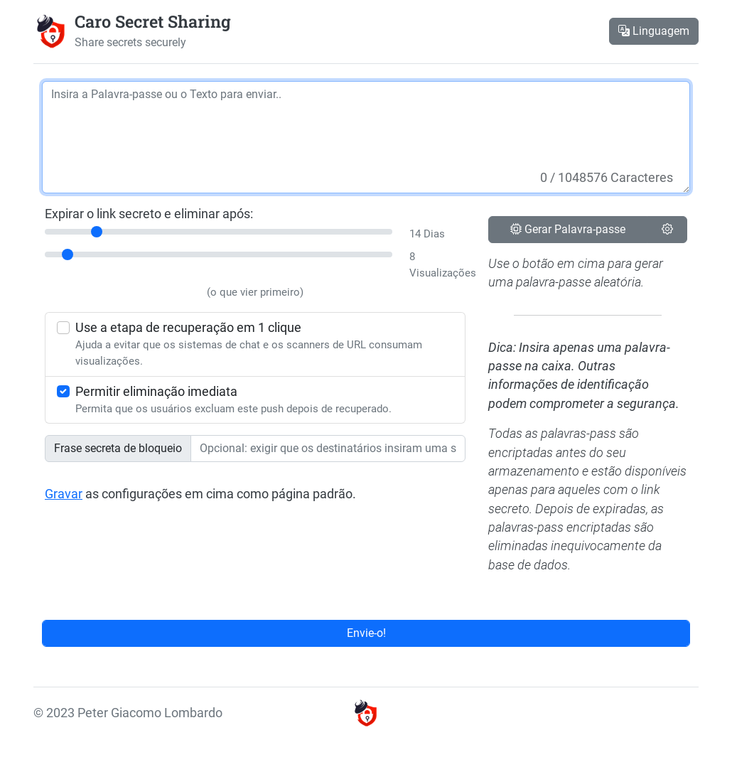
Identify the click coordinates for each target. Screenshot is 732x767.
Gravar (63, 494)
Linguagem (653, 31)
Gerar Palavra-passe (567, 229)
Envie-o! (366, 633)
